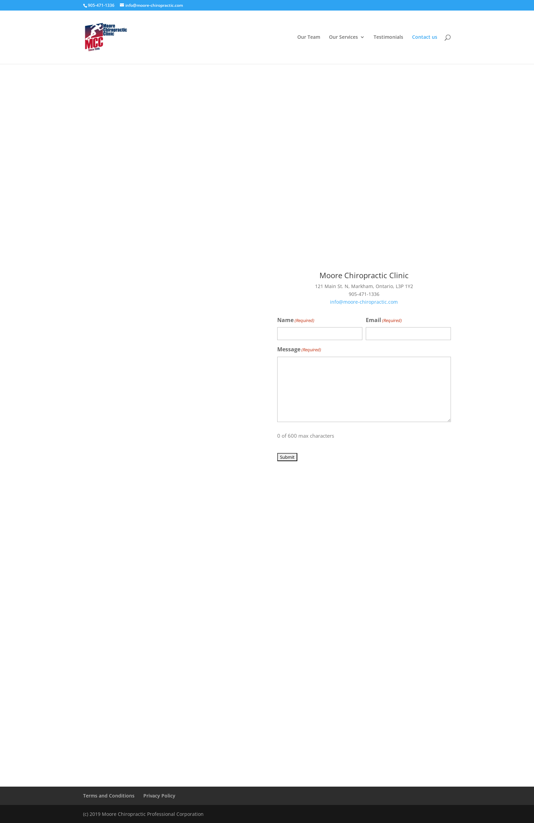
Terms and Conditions (109, 795)
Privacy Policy (159, 795)
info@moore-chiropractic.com (364, 302)
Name (295, 320)
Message (299, 350)
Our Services (343, 37)
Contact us (424, 37)
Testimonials (388, 37)
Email (384, 320)
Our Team (308, 37)
